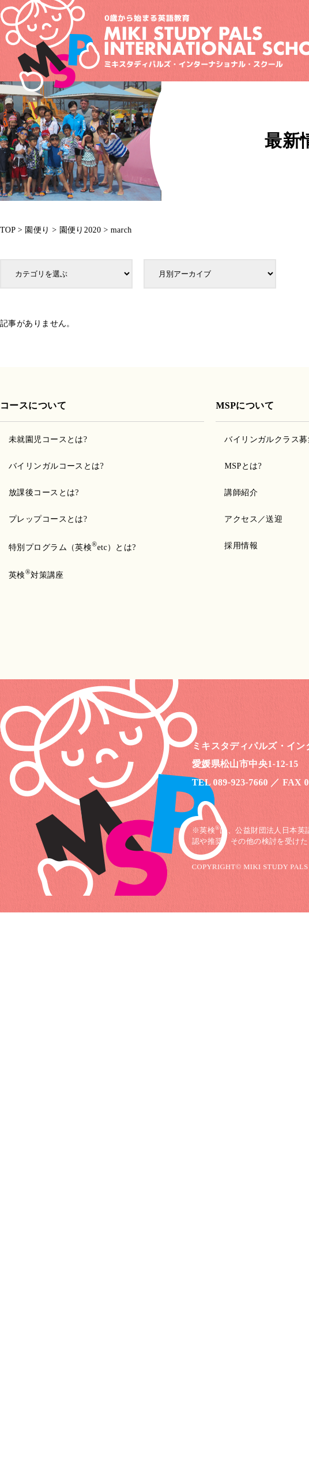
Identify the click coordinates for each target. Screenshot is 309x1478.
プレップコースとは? (48, 519)
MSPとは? (243, 466)
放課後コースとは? (44, 492)
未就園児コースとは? (48, 439)
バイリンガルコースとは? (56, 466)
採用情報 (241, 545)
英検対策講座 (36, 575)
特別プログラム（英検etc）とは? (72, 547)
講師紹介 (241, 492)
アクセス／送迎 (253, 519)
